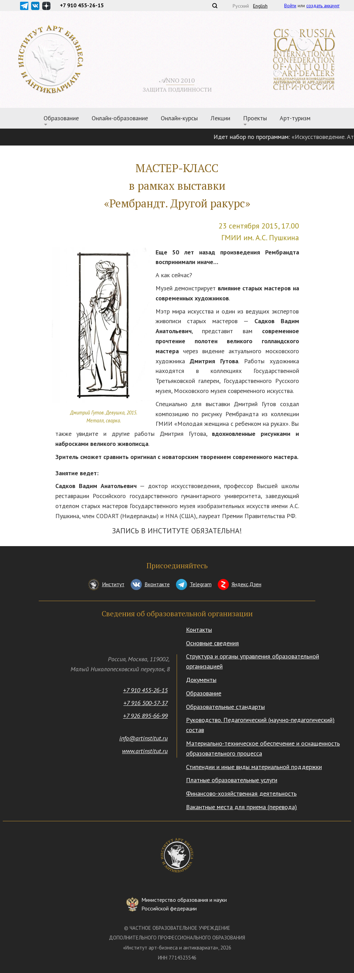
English (260, 6)
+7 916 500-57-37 (145, 703)
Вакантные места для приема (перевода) (241, 807)
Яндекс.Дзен (246, 584)
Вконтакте (157, 584)
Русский (241, 6)
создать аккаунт (322, 5)
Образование (61, 118)
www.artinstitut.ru (145, 751)
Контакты (199, 630)
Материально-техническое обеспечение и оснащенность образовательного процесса (263, 748)
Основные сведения (212, 643)
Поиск (214, 5)
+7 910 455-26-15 (145, 690)
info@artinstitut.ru (143, 738)
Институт (113, 584)
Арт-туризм (295, 118)
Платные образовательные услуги (231, 780)
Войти (290, 5)
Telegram (201, 584)
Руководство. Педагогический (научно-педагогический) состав (260, 725)
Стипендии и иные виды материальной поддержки (254, 767)
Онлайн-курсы (179, 118)
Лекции (220, 118)
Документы (201, 680)
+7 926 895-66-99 (145, 716)
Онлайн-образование (120, 118)
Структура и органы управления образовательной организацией (252, 661)
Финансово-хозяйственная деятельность (241, 793)
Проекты (255, 118)
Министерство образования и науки (184, 904)
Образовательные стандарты (225, 707)
